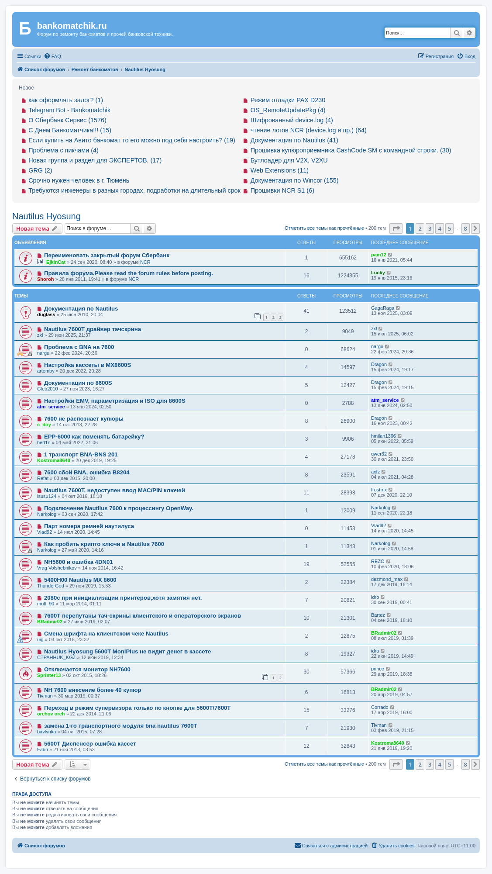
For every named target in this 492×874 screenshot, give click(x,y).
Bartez (378, 615)
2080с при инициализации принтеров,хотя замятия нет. (123, 597)
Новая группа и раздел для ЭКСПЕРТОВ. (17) (95, 160)
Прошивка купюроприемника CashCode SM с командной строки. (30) (351, 150)
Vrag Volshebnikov (57, 567)
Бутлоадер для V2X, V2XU (289, 160)
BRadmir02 (49, 621)
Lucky (378, 272)
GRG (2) (40, 170)
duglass (46, 314)
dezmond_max (387, 579)
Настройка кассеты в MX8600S (87, 365)
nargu (43, 353)
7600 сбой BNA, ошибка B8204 (87, 472)
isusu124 (46, 496)
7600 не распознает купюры (84, 418)
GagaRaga (382, 308)
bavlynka (46, 731)
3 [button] (429, 228)
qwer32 (379, 453)
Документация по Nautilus (81, 308)
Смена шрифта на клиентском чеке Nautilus (106, 633)
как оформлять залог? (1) (65, 100)
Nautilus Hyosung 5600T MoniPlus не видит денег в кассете (127, 651)
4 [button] (439, 228)
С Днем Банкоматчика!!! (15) (69, 130)
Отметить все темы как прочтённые (324, 228)
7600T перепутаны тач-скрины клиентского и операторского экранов (142, 615)
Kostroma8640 (53, 460)
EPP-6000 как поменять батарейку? (94, 436)
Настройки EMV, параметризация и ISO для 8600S (115, 400)
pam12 (378, 254)
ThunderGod (50, 585)
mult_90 (45, 603)
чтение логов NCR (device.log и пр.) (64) (309, 130)
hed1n (44, 442)
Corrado (380, 707)
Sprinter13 (49, 675)
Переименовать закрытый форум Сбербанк (106, 255)
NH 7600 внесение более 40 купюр (92, 690)
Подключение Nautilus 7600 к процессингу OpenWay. (118, 508)
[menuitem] (52, 56)
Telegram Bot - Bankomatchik (69, 110)
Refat (42, 478)
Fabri (42, 749)
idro (375, 597)
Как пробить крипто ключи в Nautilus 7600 (104, 544)
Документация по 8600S (78, 383)
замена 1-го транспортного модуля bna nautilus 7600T (120, 725)
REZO (378, 561)
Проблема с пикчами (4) (63, 150)
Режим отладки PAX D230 (288, 100)
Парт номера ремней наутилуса (89, 526)
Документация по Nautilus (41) (294, 140)
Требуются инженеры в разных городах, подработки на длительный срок (134, 190)
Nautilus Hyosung (46, 216)
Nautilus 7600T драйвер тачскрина (92, 329)
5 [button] (449, 228)
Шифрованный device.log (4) (292, 120)
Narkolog (46, 514)
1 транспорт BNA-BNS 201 (81, 454)
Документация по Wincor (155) (295, 180)
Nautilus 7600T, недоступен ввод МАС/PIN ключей (114, 490)
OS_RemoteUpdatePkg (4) (288, 110)
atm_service (51, 406)
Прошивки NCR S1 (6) (282, 190)
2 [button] (419, 228)
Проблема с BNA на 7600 (79, 347)
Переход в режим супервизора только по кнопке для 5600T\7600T (137, 708)
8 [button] (465, 228)
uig (40, 639)
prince (377, 668)
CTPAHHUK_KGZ (56, 657)
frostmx (379, 489)
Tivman (45, 695)
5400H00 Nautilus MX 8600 (80, 580)
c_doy (44, 424)
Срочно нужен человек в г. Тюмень (78, 180)
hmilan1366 (383, 436)
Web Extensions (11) (280, 170)
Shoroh (45, 279)
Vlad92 (44, 532)
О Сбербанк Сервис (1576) (67, 120)
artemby (46, 370)
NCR (145, 262)
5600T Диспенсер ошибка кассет (90, 743)
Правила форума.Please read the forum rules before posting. (128, 273)
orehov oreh (51, 713)
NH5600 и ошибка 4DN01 (78, 562)
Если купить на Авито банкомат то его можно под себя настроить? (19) (131, 140)
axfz (375, 471)
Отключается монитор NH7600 (87, 669)
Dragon (379, 364)
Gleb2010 (47, 388)
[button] (396, 228)
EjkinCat (55, 262)
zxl (40, 335)
